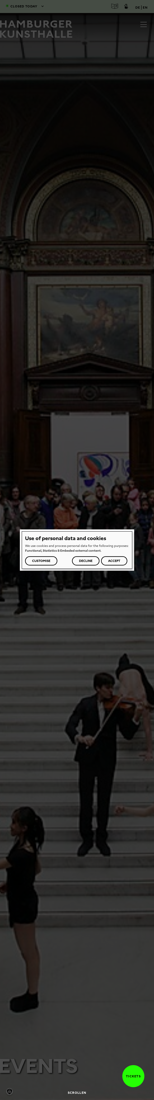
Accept (114, 561)
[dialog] (77, 550)
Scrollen (77, 1093)
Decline (85, 561)
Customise (41, 561)
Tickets (131, 1076)
